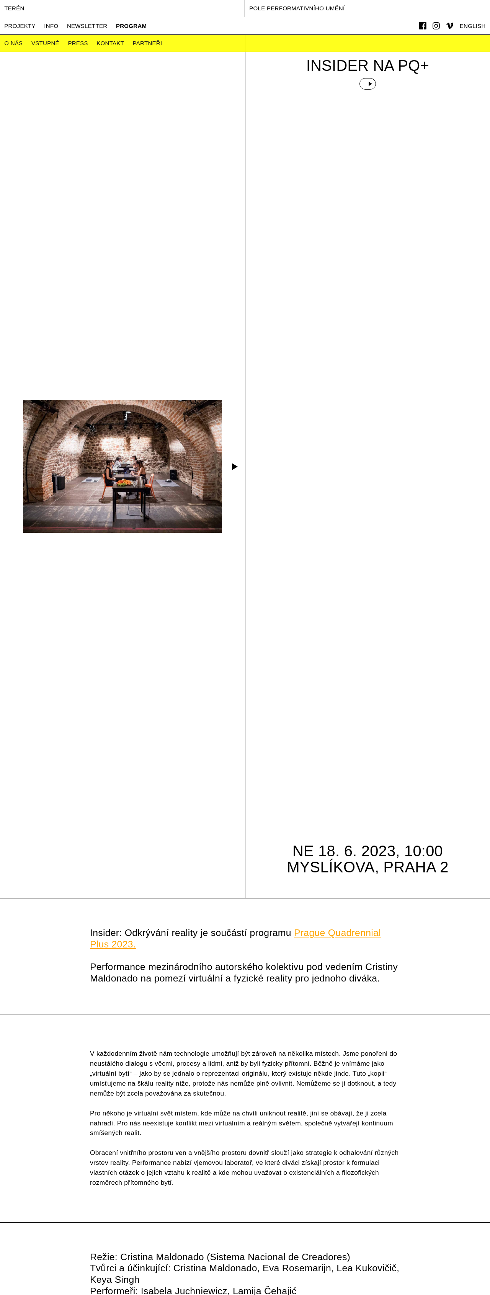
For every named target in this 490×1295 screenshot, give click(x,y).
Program (131, 26)
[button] (233, 466)
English (473, 26)
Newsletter (87, 26)
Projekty (20, 26)
